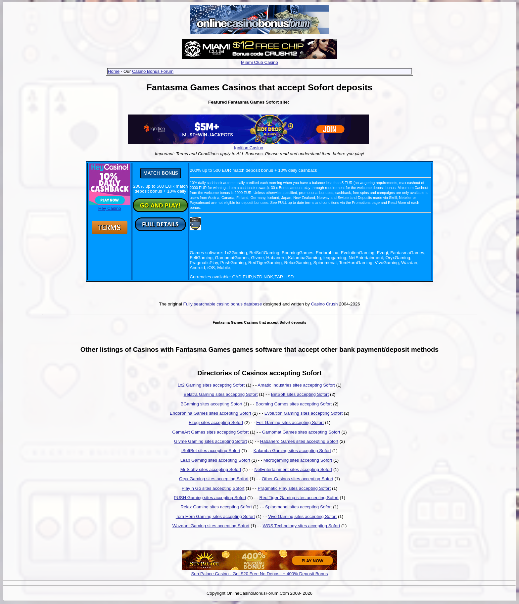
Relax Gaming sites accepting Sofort (216, 506)
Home (114, 71)
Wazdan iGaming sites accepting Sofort (211, 525)
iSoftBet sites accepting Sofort (210, 450)
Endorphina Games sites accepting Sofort (210, 413)
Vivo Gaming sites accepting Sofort (302, 516)
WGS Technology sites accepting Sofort (301, 525)
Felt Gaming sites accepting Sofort (290, 422)
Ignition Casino (248, 147)
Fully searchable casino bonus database (222, 304)
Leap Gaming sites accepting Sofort (215, 460)
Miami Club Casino (259, 62)
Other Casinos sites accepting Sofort (297, 478)
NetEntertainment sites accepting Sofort (293, 469)
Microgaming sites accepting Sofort (297, 460)
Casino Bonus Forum (152, 71)
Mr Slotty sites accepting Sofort (210, 469)
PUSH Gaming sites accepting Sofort (210, 497)
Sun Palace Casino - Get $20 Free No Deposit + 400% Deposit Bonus (259, 573)
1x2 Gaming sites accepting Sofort (211, 385)
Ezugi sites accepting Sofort (216, 422)
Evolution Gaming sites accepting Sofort (303, 413)
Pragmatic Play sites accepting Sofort (294, 488)
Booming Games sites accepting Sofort (294, 403)
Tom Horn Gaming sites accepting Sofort (215, 516)
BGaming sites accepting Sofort (211, 403)
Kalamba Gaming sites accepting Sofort (292, 450)
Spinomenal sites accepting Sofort (298, 506)
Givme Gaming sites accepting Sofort (210, 441)
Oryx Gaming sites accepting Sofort (214, 478)
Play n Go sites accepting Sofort (213, 488)
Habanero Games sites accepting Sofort (299, 441)
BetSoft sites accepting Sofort (300, 394)
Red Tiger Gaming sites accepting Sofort (299, 497)
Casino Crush (324, 304)
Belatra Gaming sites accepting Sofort (221, 394)
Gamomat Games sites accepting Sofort (301, 432)
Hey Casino (109, 206)
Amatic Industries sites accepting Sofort (296, 385)
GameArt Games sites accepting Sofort (210, 432)
